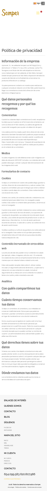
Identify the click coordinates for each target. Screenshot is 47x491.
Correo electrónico (12, 479)
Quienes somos (12, 406)
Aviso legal (11, 487)
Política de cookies (20, 487)
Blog (7, 417)
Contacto (10, 411)
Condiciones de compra (34, 487)
